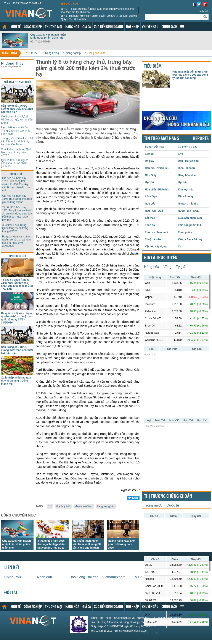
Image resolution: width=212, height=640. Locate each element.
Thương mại (53, 27)
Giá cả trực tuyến (160, 258)
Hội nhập (132, 27)
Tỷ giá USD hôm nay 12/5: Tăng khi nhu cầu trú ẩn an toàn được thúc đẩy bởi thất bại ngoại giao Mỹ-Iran (17, 213)
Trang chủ (4, 27)
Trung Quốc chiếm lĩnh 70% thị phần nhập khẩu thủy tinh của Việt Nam (17, 141)
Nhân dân (44, 577)
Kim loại (33, 53)
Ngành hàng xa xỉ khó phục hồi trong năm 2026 (121, 544)
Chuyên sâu (150, 27)
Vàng (167, 267)
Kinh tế (15, 27)
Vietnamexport (113, 577)
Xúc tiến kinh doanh (108, 27)
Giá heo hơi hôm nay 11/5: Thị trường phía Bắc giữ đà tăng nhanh (17, 199)
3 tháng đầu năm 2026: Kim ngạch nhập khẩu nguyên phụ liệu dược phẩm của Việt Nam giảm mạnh (51, 547)
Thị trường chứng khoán (168, 496)
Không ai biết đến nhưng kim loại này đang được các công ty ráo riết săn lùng (190, 75)
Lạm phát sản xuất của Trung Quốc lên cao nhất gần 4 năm (15, 130)
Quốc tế (173, 505)
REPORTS (201, 138)
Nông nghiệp (73, 53)
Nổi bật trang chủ (17, 82)
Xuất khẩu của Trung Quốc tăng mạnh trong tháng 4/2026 (16, 152)
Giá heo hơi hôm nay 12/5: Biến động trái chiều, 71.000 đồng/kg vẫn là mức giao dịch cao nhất (16, 184)
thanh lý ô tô (63, 506)
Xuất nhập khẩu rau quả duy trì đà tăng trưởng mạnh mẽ (16, 380)
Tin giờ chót (69, 3)
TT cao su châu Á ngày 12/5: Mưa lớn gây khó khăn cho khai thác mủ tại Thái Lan (97, 10)
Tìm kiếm (202, 11)
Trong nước (153, 505)
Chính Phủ (12, 577)
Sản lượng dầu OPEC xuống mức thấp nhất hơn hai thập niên (17, 109)
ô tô (50, 506)
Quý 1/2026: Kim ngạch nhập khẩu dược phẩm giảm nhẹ (48, 36)
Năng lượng (52, 53)
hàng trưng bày (106, 506)
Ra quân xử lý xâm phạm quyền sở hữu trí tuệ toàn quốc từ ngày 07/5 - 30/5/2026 (99, 17)
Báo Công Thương (84, 577)
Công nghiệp (33, 27)
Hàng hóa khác (96, 53)
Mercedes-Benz (84, 506)
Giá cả (86, 27)
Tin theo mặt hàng (161, 138)
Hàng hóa (72, 27)
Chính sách (169, 27)
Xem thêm (182, 26)
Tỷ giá (180, 267)
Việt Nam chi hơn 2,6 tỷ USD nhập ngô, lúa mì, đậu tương (16, 119)
